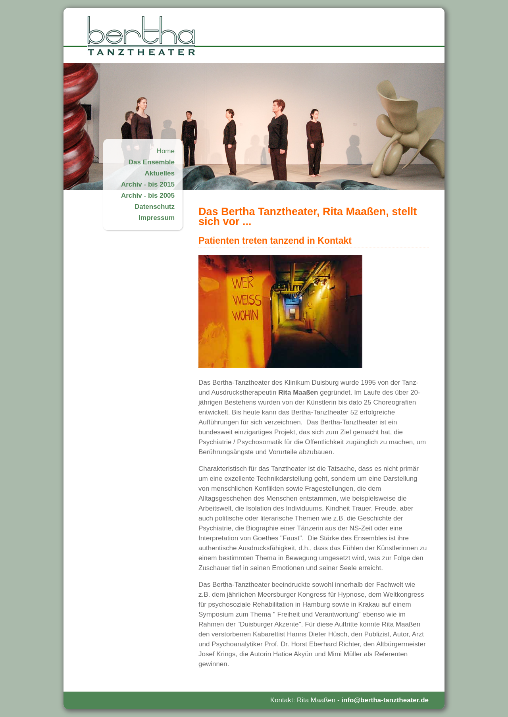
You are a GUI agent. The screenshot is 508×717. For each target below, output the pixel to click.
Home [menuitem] (166, 151)
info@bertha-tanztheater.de (385, 700)
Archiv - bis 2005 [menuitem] (148, 195)
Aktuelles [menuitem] (159, 173)
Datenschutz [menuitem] (155, 206)
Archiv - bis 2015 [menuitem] (148, 184)
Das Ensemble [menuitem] (152, 162)
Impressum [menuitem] (157, 218)
